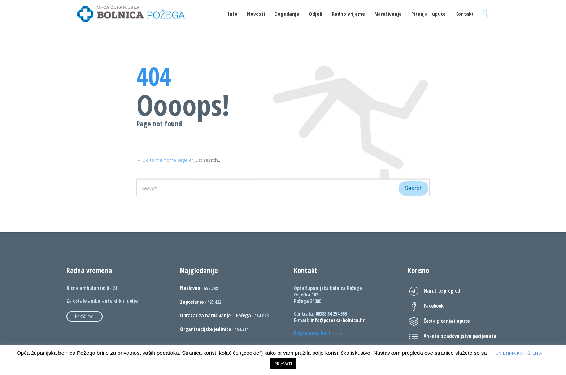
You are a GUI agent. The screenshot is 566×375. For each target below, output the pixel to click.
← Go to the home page (162, 160)
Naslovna (190, 288)
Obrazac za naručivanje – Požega (215, 315)
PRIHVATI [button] (283, 363)
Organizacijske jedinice (205, 329)
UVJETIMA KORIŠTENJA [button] (519, 353)
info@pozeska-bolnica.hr (337, 320)
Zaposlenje (192, 301)
